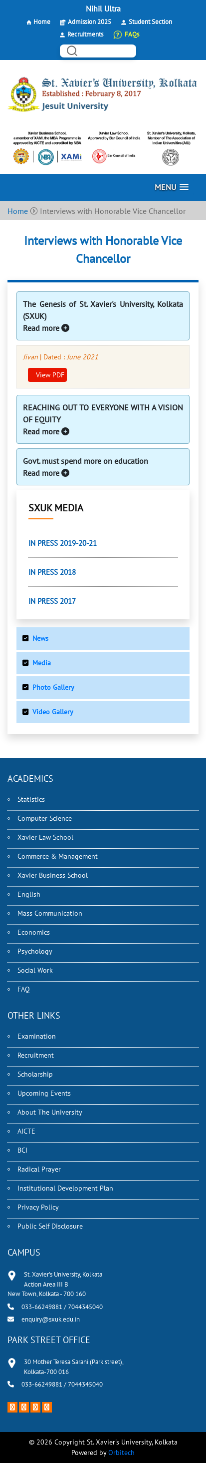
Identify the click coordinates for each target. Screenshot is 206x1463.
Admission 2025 (89, 21)
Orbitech (121, 1452)
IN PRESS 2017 (52, 601)
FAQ (23, 989)
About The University (49, 1112)
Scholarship (35, 1074)
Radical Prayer (39, 1169)
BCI (22, 1150)
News (40, 638)
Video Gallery (52, 711)
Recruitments (85, 34)
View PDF (49, 374)
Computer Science (44, 818)
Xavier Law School (45, 837)
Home (41, 21)
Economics (33, 932)
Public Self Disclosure (50, 1226)
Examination (36, 1036)
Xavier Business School (52, 875)
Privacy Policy (38, 1207)
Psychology (34, 951)
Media (41, 662)
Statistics (31, 799)
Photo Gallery (53, 687)
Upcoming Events (44, 1093)
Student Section (150, 21)
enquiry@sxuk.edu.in (50, 1319)
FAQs (132, 34)
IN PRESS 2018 (52, 572)
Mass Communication (49, 913)
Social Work (35, 970)
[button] (172, 187)
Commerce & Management (57, 856)
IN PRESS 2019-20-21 (62, 543)
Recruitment (35, 1055)
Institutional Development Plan (65, 1188)
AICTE (26, 1131)
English (28, 894)
